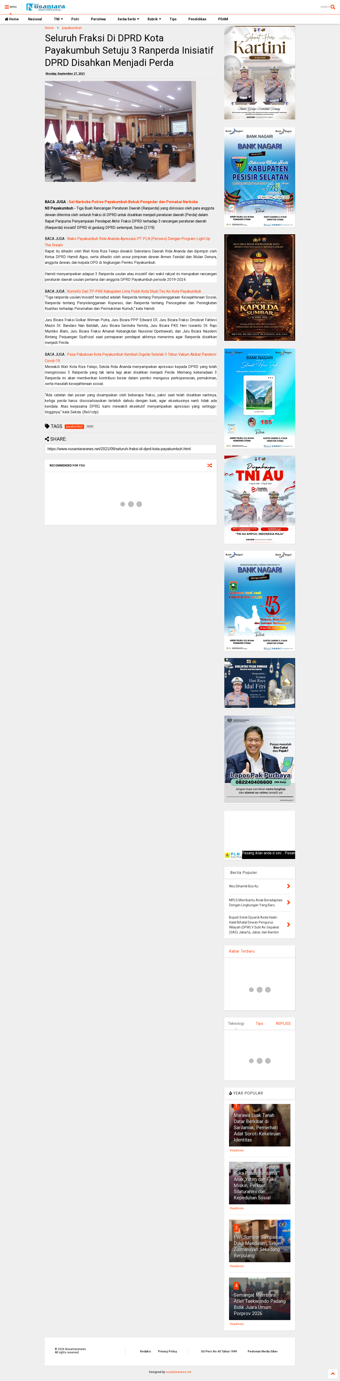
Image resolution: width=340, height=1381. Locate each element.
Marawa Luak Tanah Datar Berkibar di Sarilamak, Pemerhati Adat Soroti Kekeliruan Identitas (257, 1127)
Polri (75, 19)
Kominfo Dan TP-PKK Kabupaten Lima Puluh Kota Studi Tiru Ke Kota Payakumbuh (134, 291)
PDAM (223, 19)
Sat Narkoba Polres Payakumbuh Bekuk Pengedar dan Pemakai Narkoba (133, 202)
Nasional (35, 19)
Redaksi (145, 1351)
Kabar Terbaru (242, 951)
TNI (58, 19)
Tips (173, 19)
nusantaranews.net (178, 1372)
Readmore (237, 1150)
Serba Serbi (128, 19)
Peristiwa (98, 19)
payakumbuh (72, 28)
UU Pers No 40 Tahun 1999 (219, 1351)
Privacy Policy (167, 1351)
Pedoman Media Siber (263, 1351)
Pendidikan (197, 19)
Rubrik (154, 19)
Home (12, 19)
